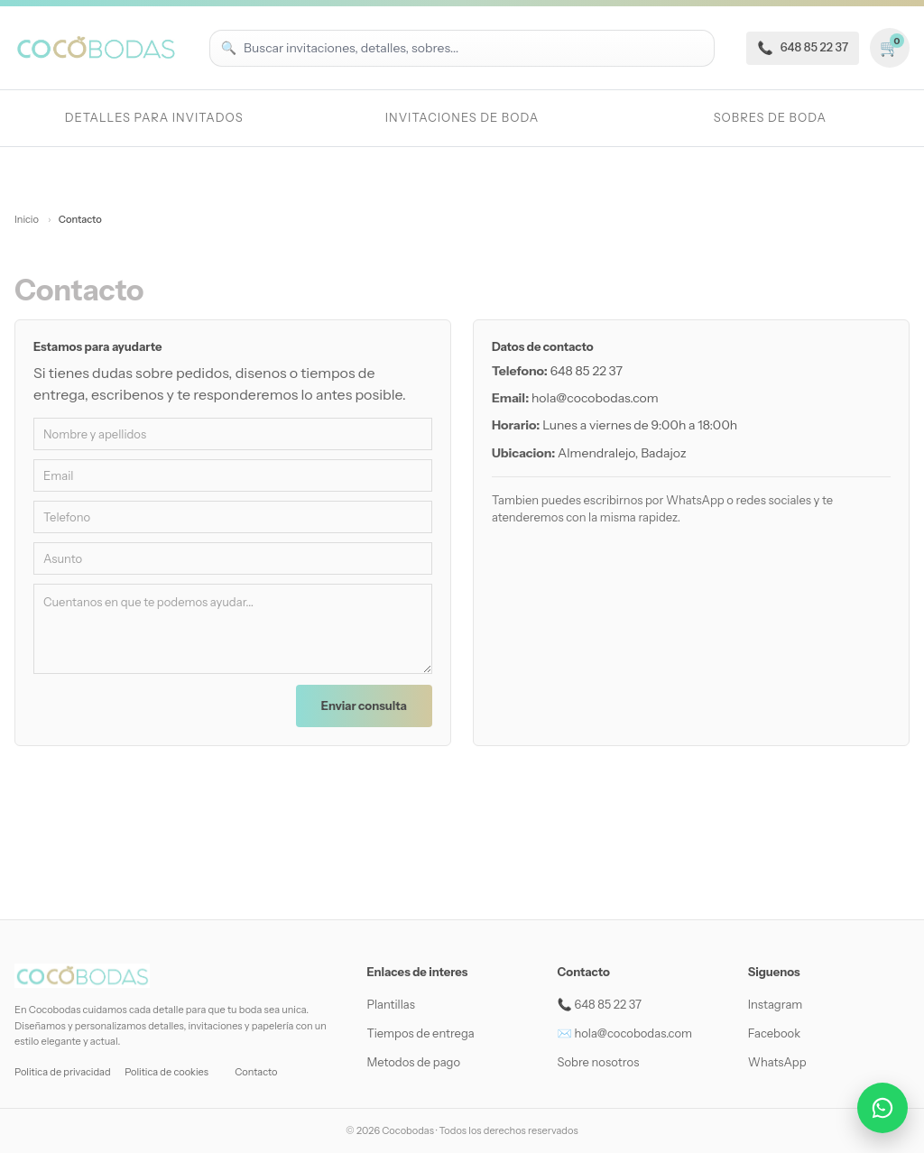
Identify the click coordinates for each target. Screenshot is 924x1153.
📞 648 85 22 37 (600, 1004)
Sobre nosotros (599, 1062)
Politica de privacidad (62, 1071)
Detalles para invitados (154, 117)
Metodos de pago (413, 1062)
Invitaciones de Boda (462, 117)
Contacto (256, 1071)
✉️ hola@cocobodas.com (625, 1033)
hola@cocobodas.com (595, 398)
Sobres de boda (770, 117)
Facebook (774, 1033)
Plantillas (390, 1004)
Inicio (27, 219)
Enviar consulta (364, 705)
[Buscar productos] (473, 48)
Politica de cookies (166, 1071)
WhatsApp (777, 1062)
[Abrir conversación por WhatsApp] (882, 1108)
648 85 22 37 (586, 371)
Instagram (775, 1004)
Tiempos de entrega (420, 1033)
